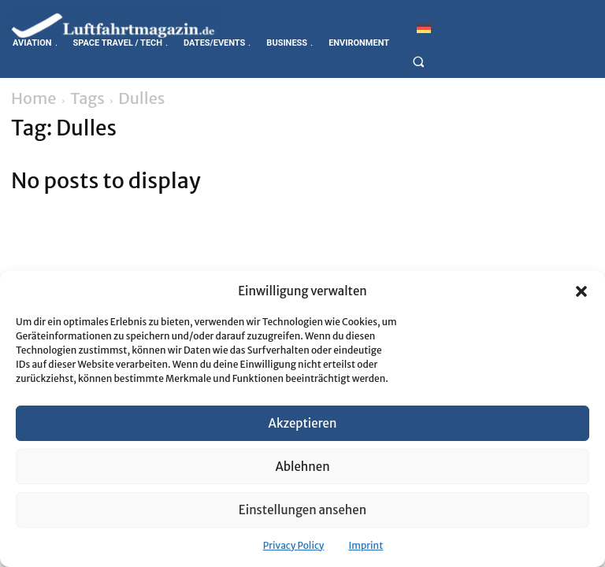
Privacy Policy (294, 545)
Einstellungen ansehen (302, 509)
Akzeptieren (303, 423)
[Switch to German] (424, 28)
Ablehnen (302, 466)
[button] (581, 291)
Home (34, 98)
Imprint (365, 545)
